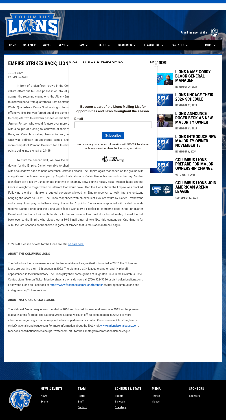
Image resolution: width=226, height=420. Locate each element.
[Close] (156, 64)
